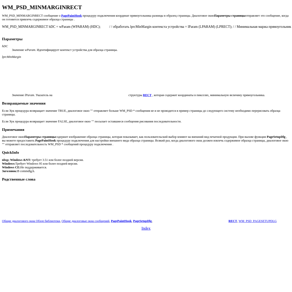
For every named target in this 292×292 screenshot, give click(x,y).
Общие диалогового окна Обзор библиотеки (31, 221)
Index (146, 228)
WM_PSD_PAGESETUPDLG (258, 221)
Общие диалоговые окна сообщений (85, 221)
